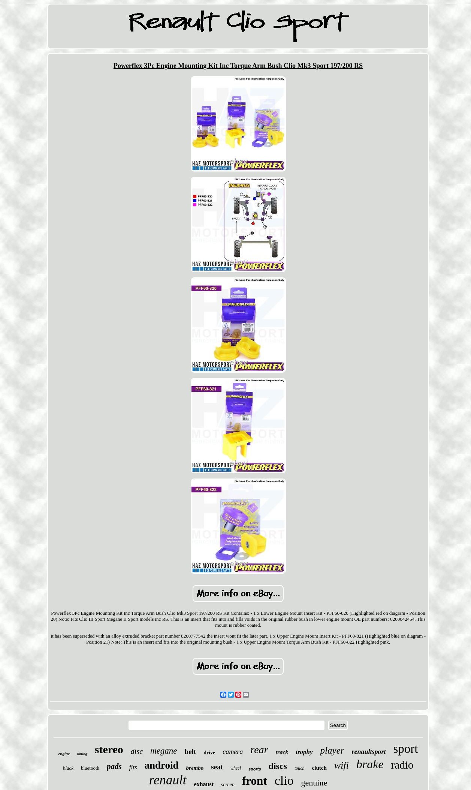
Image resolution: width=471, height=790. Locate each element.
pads (114, 766)
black (68, 768)
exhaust (204, 784)
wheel (235, 768)
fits (133, 767)
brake (370, 764)
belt (190, 751)
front (254, 780)
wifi (341, 765)
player (332, 750)
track (281, 752)
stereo (109, 749)
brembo (195, 768)
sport (405, 748)
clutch (319, 768)
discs (278, 766)
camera (233, 751)
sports (254, 769)
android (162, 765)
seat (217, 767)
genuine (314, 782)
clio (284, 780)
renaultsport (368, 751)
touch (300, 768)
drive (209, 752)
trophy (304, 751)
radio (402, 765)
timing (82, 754)
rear (259, 749)
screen (228, 784)
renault (168, 780)
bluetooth (90, 768)
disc (137, 751)
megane (163, 750)
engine (64, 753)
